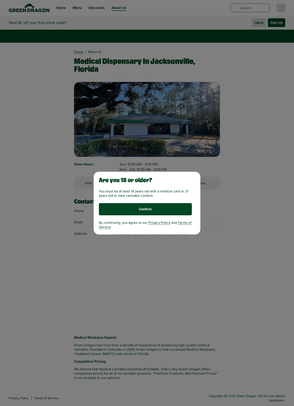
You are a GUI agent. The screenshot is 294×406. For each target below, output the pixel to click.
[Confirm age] (145, 209)
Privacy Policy (159, 223)
